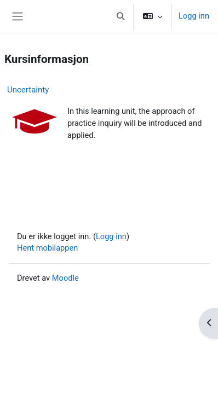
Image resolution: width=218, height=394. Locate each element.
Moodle (65, 278)
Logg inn (194, 16)
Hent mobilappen (47, 248)
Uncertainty (28, 90)
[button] (120, 16)
